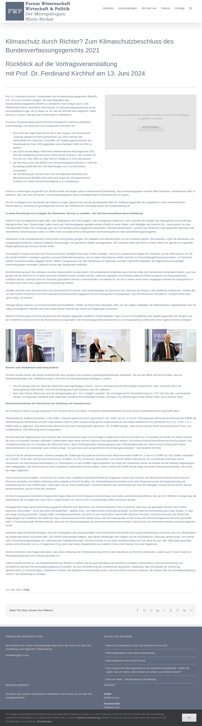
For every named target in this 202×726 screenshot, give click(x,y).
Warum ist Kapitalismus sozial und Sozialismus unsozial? (137, 645)
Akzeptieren (151, 127)
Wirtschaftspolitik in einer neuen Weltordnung (130, 653)
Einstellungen (45, 721)
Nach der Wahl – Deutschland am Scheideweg (131, 679)
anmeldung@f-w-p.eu (17, 655)
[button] (190, 8)
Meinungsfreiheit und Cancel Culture (125, 660)
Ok (189, 717)
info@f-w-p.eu (111, 697)
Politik (26, 590)
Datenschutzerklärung (88, 717)
